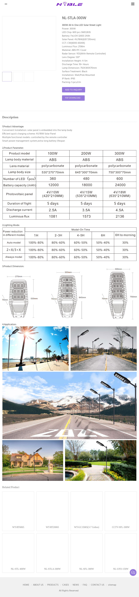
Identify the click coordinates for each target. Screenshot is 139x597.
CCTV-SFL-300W (121, 527)
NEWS (76, 585)
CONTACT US (97, 585)
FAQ (85, 585)
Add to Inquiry (73, 90)
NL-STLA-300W (52, 569)
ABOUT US (38, 585)
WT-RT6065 (18, 527)
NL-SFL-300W (86, 569)
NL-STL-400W (18, 569)
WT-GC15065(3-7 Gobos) (86, 527)
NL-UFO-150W (120, 569)
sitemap (112, 585)
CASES (65, 585)
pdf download (72, 98)
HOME (26, 585)
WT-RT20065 (52, 527)
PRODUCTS (52, 585)
